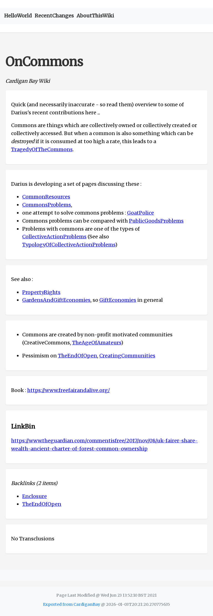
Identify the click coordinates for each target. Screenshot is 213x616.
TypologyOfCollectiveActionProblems (68, 244)
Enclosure (34, 496)
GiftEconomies (117, 300)
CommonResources (46, 197)
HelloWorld (18, 15)
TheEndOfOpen (77, 355)
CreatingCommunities (127, 355)
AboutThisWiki (95, 15)
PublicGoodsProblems (156, 221)
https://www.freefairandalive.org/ (68, 390)
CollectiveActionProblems (54, 236)
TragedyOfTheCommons (42, 149)
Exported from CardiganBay (71, 604)
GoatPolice (140, 213)
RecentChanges (54, 15)
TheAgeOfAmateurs (96, 342)
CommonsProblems (46, 205)
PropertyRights (41, 292)
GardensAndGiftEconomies (56, 300)
